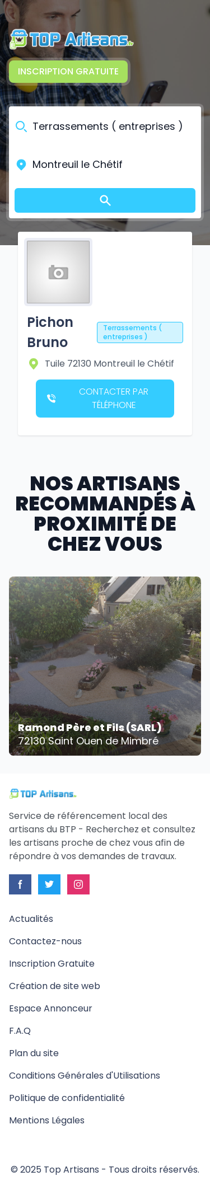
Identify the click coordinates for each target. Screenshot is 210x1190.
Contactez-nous (45, 941)
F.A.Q (20, 1030)
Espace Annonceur (50, 1008)
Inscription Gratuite (68, 71)
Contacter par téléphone (97, 398)
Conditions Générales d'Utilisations (84, 1075)
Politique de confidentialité (67, 1097)
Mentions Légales (47, 1120)
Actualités (31, 918)
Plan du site (34, 1053)
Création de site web (54, 986)
